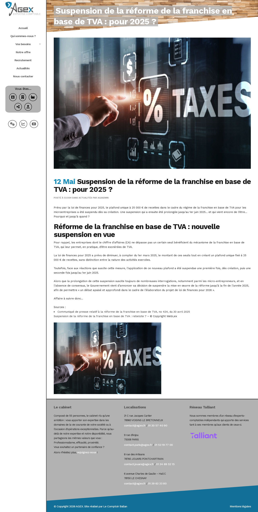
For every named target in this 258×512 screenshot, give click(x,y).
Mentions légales (240, 506)
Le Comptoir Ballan (115, 506)
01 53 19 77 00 (164, 445)
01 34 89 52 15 (165, 464)
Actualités (85, 197)
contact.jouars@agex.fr (139, 464)
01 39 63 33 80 (157, 483)
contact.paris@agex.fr (138, 445)
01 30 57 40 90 (157, 425)
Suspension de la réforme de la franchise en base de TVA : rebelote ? (100, 316)
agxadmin (103, 197)
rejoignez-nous (86, 452)
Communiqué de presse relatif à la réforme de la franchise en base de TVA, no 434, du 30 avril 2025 (124, 311)
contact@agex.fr (134, 425)
